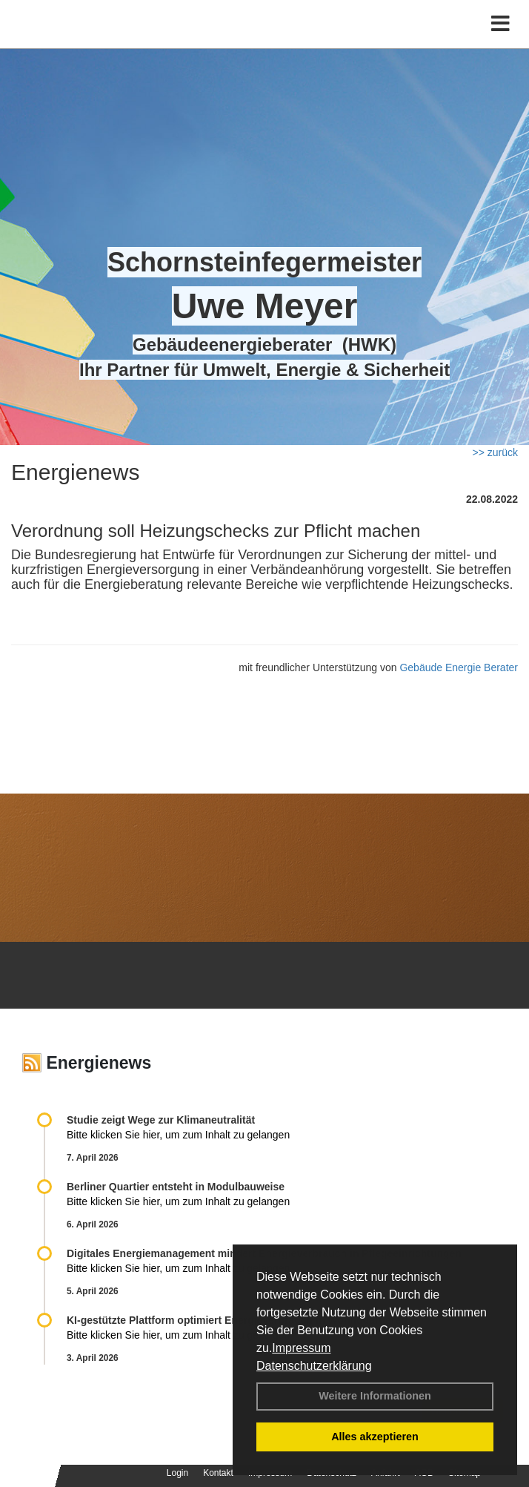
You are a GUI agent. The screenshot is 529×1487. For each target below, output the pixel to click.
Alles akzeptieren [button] (375, 1437)
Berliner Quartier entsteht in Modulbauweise (176, 1187)
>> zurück (495, 452)
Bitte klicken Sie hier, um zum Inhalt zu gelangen (178, 1135)
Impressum (301, 1348)
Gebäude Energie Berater (458, 667)
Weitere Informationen (375, 1396)
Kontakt (218, 1473)
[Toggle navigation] (500, 24)
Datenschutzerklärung (314, 1365)
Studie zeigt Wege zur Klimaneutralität (161, 1120)
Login (177, 1473)
